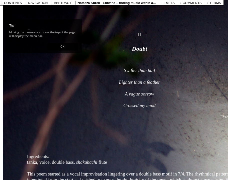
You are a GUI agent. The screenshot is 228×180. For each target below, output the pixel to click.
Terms (215, 3)
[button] (62, 46)
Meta (170, 3)
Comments (192, 3)
